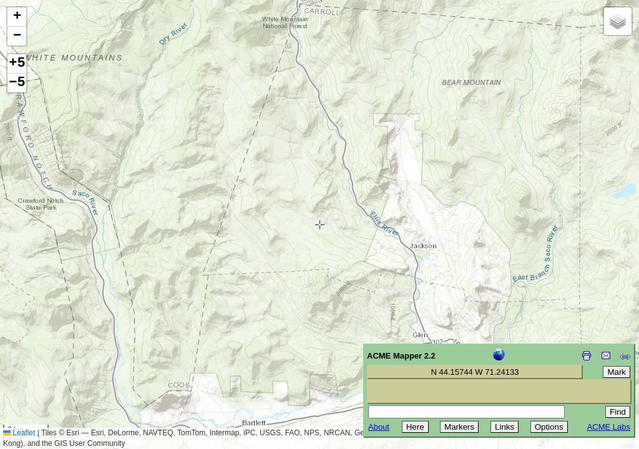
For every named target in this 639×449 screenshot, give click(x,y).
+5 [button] (17, 63)
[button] (16, 17)
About (378, 427)
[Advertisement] (66, 360)
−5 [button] (17, 83)
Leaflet (19, 432)
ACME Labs (608, 427)
